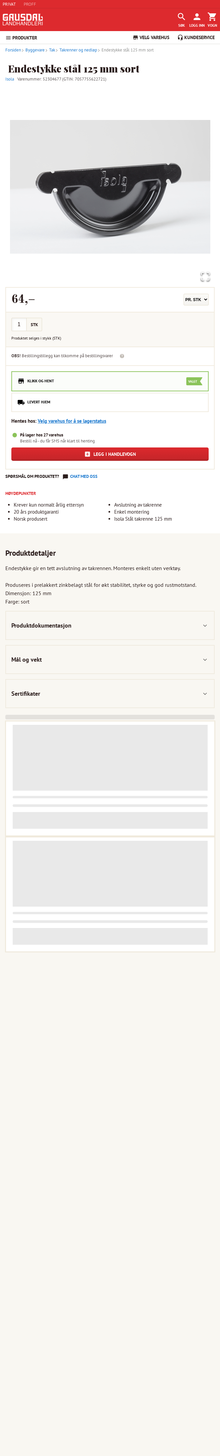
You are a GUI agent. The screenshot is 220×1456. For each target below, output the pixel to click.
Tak (50, 50)
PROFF (30, 4)
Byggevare (33, 50)
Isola (9, 79)
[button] (110, 187)
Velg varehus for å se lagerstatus (72, 421)
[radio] (110, 381)
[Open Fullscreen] (205, 276)
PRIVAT (9, 4)
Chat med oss (83, 476)
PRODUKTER (21, 38)
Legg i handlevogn (110, 454)
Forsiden (13, 50)
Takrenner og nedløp (76, 50)
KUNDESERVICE (196, 37)
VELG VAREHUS (151, 37)
